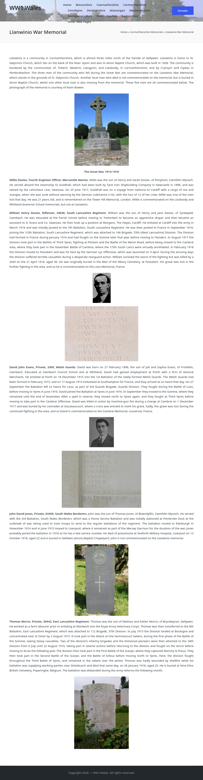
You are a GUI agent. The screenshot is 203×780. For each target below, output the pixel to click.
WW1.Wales (25, 8)
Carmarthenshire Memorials (146, 32)
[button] (183, 10)
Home (123, 32)
